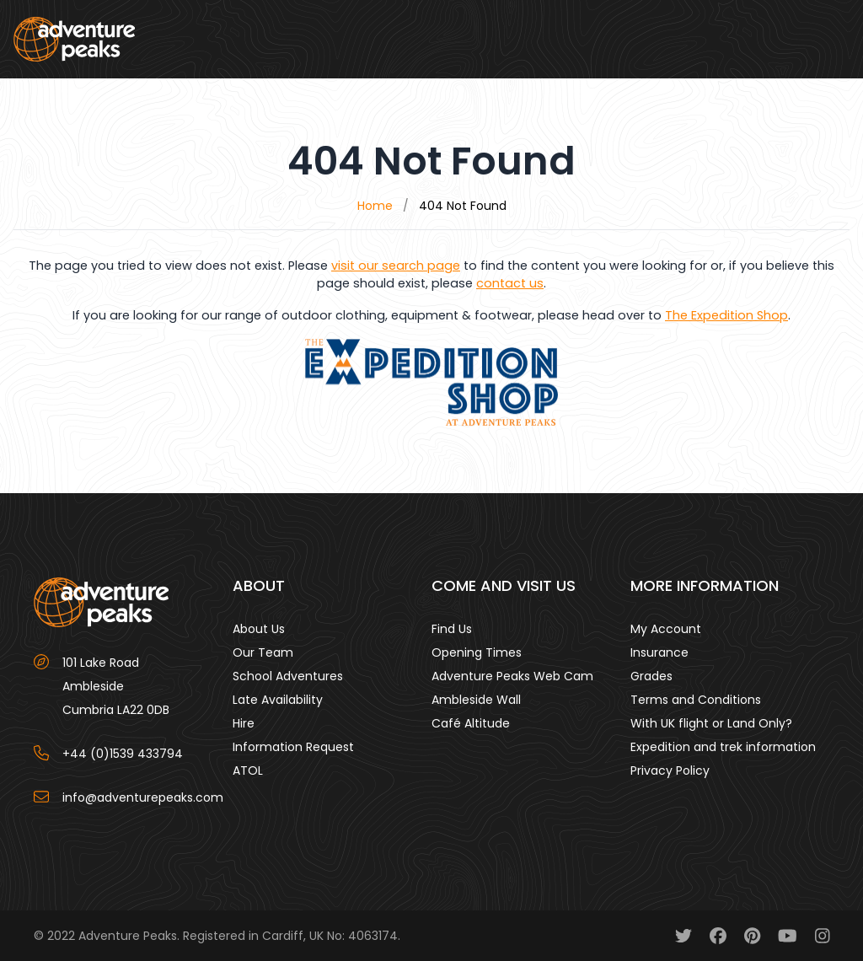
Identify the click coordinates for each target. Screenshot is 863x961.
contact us (510, 283)
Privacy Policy (670, 770)
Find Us (452, 628)
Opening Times (477, 652)
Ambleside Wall (476, 699)
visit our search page (395, 265)
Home (375, 205)
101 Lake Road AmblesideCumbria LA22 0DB (115, 686)
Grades (651, 676)
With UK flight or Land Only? (711, 723)
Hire (244, 723)
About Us (259, 628)
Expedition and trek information (723, 746)
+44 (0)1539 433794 (122, 753)
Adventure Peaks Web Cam (512, 676)
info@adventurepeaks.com (142, 797)
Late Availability (278, 699)
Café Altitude (471, 723)
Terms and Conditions (695, 699)
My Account (665, 628)
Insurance (659, 652)
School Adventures (288, 676)
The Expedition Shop (726, 315)
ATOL (248, 770)
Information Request (293, 746)
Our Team (263, 652)
